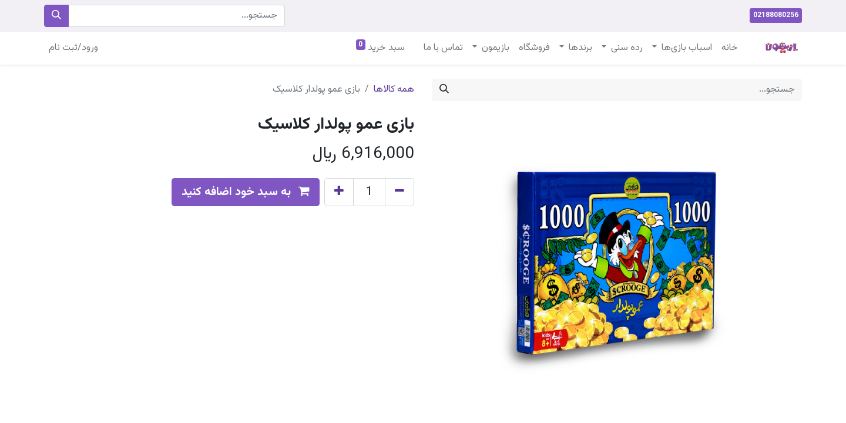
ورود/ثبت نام (73, 48)
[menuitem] (730, 48)
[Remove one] (399, 192)
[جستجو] (56, 16)
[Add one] (339, 192)
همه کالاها (394, 89)
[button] (246, 192)
